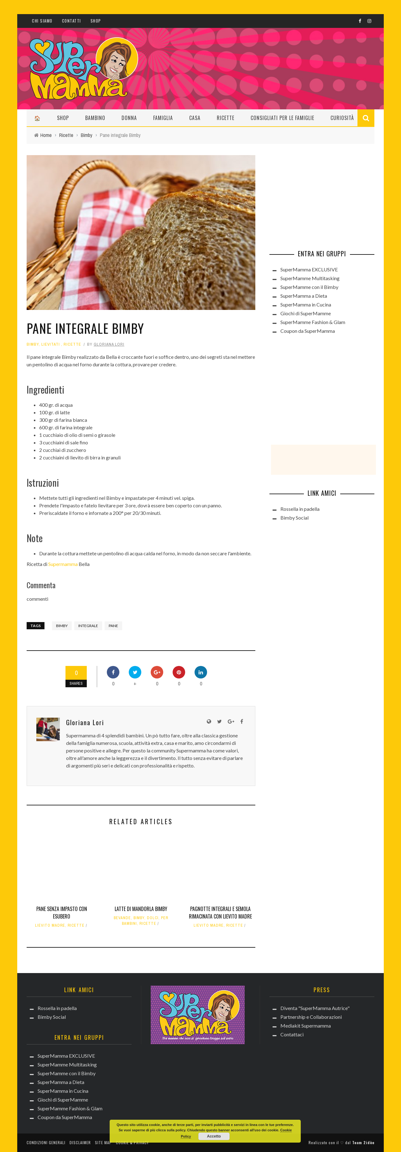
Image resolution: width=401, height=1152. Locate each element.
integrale (88, 625)
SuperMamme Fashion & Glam (312, 322)
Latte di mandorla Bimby (141, 909)
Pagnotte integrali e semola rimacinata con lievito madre (220, 912)
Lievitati (50, 344)
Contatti (71, 21)
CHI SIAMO (42, 21)
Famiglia (163, 118)
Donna (129, 118)
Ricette (225, 118)
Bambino (95, 118)
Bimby (33, 344)
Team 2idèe (363, 1142)
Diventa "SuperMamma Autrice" (315, 1008)
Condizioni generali (46, 1142)
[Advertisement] (316, 194)
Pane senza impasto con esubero (61, 912)
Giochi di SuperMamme (305, 313)
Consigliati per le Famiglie (282, 118)
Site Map (103, 1142)
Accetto (214, 1136)
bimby (62, 625)
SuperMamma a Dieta (303, 296)
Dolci (153, 917)
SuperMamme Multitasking (310, 278)
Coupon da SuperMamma (307, 331)
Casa (194, 118)
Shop (96, 21)
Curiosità (342, 118)
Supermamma (63, 564)
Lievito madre (50, 925)
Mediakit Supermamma (305, 1026)
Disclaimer (80, 1142)
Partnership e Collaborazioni (311, 1017)
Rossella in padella (300, 509)
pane (113, 625)
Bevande (122, 917)
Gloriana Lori (109, 344)
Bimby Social (294, 518)
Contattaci (292, 1034)
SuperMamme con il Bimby (309, 287)
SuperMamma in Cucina (305, 304)
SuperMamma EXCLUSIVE (309, 269)
